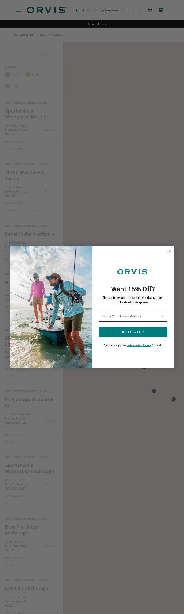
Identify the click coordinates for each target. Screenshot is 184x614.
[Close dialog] (168, 254)
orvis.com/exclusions (139, 348)
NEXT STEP (133, 335)
